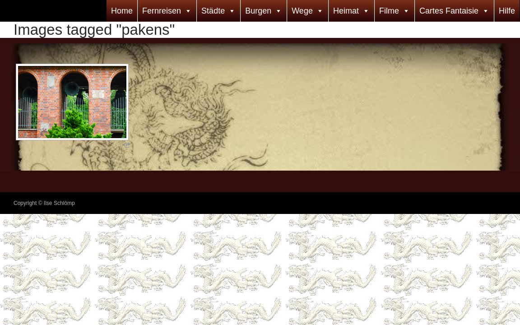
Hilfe (507, 10)
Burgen (258, 10)
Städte (213, 10)
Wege (302, 10)
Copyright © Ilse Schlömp (44, 203)
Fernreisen (161, 10)
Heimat (346, 10)
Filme (389, 10)
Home (122, 10)
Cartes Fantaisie (448, 10)
